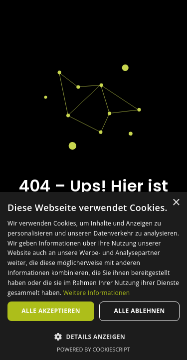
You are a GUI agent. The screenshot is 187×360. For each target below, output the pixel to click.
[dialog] (93, 276)
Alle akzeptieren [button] (50, 310)
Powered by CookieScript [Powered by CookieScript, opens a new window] (93, 349)
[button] (93, 337)
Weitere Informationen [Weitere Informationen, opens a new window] (96, 292)
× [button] (176, 202)
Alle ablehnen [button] (139, 310)
